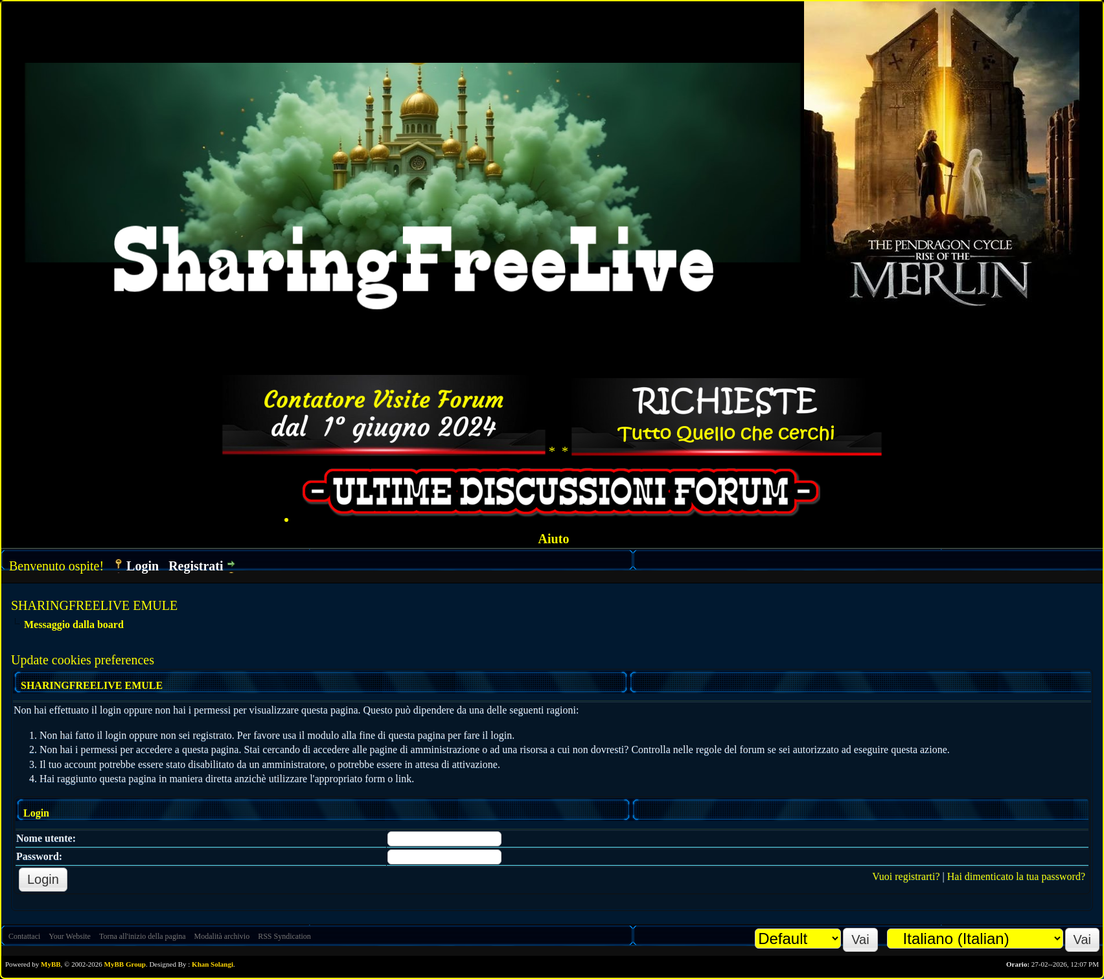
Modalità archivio (222, 936)
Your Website (70, 936)
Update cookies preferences (82, 660)
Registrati (195, 566)
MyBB (51, 964)
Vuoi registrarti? (905, 876)
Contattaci (24, 936)
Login (142, 566)
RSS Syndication (284, 936)
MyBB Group (125, 964)
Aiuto (553, 539)
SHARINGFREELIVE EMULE (94, 605)
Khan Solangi (212, 964)
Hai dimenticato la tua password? (1016, 876)
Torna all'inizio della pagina (142, 936)
